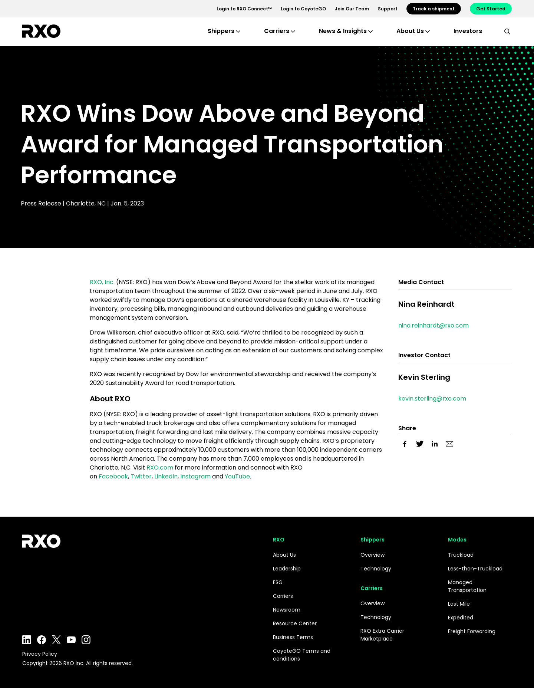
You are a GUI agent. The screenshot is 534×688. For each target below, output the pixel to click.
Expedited (460, 617)
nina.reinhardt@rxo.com (433, 325)
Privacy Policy (39, 654)
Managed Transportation (467, 586)
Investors (468, 31)
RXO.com (159, 467)
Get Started (490, 9)
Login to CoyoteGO (303, 9)
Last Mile (459, 604)
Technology (375, 568)
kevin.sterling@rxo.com (432, 398)
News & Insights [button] (343, 31)
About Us (284, 555)
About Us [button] (410, 31)
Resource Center (295, 623)
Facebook (113, 476)
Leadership (287, 568)
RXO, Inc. (102, 282)
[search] (507, 31)
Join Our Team (352, 9)
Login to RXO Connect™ (244, 9)
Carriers (283, 596)
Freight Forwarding (471, 631)
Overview (372, 555)
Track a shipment (434, 9)
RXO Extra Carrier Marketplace (382, 634)
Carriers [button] (276, 31)
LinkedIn (166, 476)
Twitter (141, 476)
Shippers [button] (221, 31)
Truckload (461, 555)
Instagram (195, 476)
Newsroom (286, 609)
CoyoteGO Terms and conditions (301, 654)
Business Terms (293, 637)
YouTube (237, 476)
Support (388, 9)
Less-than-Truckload (475, 568)
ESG (278, 582)
